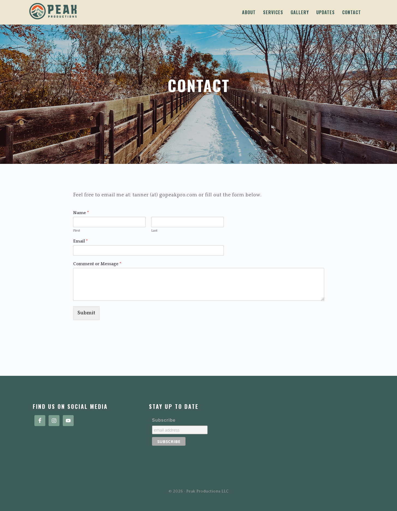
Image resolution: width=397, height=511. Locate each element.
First (76, 230)
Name (81, 212)
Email (80, 241)
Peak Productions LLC (93, 11)
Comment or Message (97, 263)
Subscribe (163, 420)
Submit (86, 313)
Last (154, 230)
